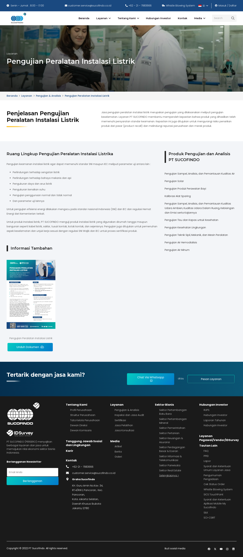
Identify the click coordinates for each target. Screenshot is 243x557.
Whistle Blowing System (218, 489)
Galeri (118, 456)
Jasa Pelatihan (124, 425)
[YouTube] (221, 549)
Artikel (118, 446)
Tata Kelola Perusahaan (85, 420)
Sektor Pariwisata (169, 465)
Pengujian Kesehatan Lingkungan (185, 227)
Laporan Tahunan (215, 420)
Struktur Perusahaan (82, 415)
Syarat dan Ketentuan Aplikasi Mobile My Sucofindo (217, 503)
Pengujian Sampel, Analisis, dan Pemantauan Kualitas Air (200, 173)
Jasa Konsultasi (124, 430)
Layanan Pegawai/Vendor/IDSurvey (219, 438)
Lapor (207, 461)
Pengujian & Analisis (127, 410)
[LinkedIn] (233, 549)
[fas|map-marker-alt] (69, 479)
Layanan (117, 405)
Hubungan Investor (213, 405)
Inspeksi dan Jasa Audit (129, 415)
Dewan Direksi (78, 425)
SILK (206, 512)
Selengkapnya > (169, 475)
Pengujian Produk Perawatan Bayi (185, 188)
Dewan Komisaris (81, 430)
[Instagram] (227, 549)
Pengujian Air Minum (177, 250)
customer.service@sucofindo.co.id (93, 473)
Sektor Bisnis (164, 405)
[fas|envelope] (69, 473)
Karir (69, 451)
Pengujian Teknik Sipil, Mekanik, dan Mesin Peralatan (196, 235)
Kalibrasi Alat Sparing (178, 196)
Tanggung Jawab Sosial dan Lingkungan (84, 443)
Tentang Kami (76, 405)
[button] (203, 5)
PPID (206, 456)
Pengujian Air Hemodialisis (181, 242)
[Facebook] (209, 549)
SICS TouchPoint (213, 494)
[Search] (224, 18)
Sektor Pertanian (169, 433)
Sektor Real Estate (170, 470)
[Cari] (232, 18)
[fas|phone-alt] (69, 467)
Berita (118, 451)
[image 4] (18, 18)
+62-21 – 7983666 (82, 467)
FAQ (206, 451)
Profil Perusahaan (81, 410)
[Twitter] (215, 549)
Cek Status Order (214, 484)
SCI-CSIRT (209, 517)
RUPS (206, 410)
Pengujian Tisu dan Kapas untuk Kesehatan (191, 220)
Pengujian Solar (174, 181)
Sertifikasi (120, 420)
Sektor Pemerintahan (172, 428)
